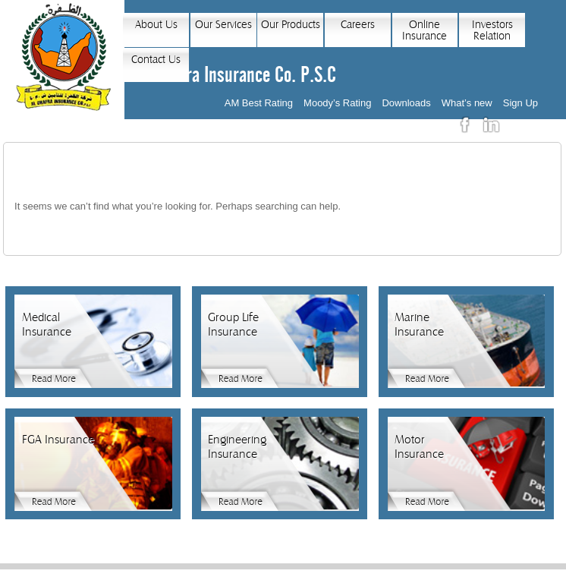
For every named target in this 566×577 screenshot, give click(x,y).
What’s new (467, 103)
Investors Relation (492, 30)
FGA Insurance (58, 440)
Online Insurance (424, 30)
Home (163, 571)
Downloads (406, 103)
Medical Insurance (46, 324)
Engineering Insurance (237, 447)
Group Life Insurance (233, 324)
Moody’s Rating (337, 103)
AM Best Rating (259, 103)
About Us (156, 24)
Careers (358, 24)
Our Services (223, 24)
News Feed (351, 571)
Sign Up (520, 103)
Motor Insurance (419, 447)
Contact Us (156, 59)
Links (310, 571)
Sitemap (398, 571)
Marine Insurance (419, 324)
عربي (522, 125)
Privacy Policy (211, 571)
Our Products (290, 24)
